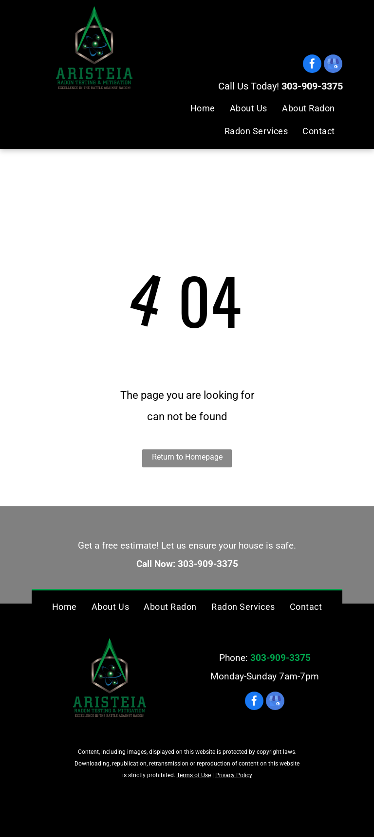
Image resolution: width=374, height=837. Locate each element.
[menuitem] (203, 108)
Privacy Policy (233, 775)
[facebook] (312, 64)
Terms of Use (194, 775)
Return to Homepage (187, 457)
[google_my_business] (333, 64)
